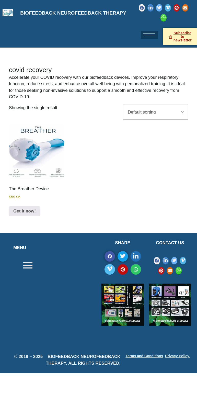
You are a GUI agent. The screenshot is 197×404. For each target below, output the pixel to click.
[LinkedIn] (150, 8)
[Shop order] (155, 112)
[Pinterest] (176, 8)
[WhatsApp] (163, 17)
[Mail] (185, 8)
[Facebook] (142, 8)
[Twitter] (159, 8)
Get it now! (24, 211)
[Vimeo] (168, 8)
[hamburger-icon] (149, 35)
